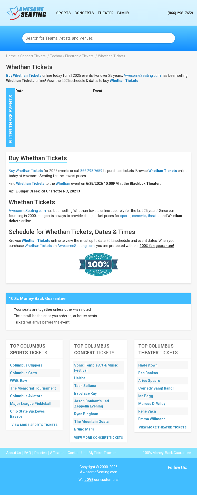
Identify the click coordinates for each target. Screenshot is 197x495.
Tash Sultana (85, 386)
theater (154, 216)
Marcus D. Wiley (151, 404)
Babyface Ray (85, 393)
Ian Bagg (145, 396)
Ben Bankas (148, 373)
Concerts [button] (84, 13)
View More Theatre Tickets (162, 427)
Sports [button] (63, 13)
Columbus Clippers (26, 365)
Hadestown (147, 365)
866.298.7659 (91, 171)
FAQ (27, 453)
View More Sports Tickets (34, 425)
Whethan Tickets (124, 81)
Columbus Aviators (26, 396)
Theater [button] (105, 13)
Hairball (80, 378)
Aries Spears (149, 381)
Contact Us (76, 453)
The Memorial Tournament (33, 388)
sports (125, 216)
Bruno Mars (84, 429)
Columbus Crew (23, 373)
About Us (13, 453)
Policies (40, 453)
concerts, (139, 216)
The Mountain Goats (91, 421)
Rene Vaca (147, 411)
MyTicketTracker (102, 453)
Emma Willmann (151, 419)
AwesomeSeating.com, (76, 246)
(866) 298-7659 (180, 13)
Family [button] (123, 13)
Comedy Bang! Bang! (156, 388)
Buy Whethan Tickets (26, 171)
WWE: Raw (18, 381)
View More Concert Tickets (98, 437)
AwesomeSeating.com (142, 75)
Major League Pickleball (30, 404)
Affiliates (57, 453)
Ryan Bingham (86, 414)
